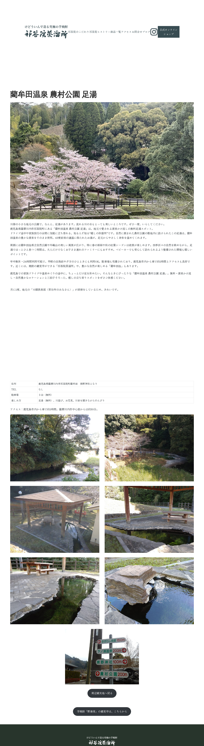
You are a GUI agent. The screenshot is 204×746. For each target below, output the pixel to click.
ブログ (146, 32)
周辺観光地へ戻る (102, 693)
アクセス (126, 32)
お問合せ (137, 32)
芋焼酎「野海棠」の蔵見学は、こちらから (102, 711)
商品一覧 (115, 32)
